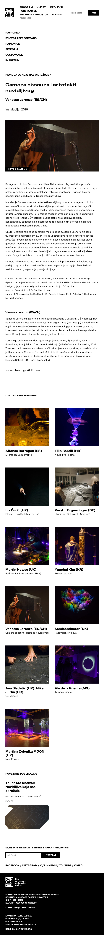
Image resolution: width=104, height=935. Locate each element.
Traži (93, 12)
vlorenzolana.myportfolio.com (22, 370)
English (25, 18)
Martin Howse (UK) (21, 569)
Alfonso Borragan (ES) (23, 451)
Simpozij (11, 49)
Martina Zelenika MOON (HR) (24, 753)
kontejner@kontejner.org (20, 907)
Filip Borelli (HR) (68, 451)
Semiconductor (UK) (71, 629)
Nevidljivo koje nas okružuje (27, 74)
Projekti (56, 7)
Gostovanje (14, 54)
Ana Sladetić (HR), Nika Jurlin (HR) (24, 690)
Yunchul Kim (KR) (69, 569)
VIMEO (78, 865)
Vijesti (41, 7)
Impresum (12, 60)
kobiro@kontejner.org (18, 929)
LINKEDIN (50, 865)
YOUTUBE (65, 865)
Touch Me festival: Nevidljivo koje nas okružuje (20, 787)
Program (26, 7)
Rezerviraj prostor (34, 14)
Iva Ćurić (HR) (16, 510)
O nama (57, 14)
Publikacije (28, 10)
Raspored (12, 32)
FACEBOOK (12, 865)
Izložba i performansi (21, 38)
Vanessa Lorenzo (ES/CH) (26, 629)
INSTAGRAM (29, 865)
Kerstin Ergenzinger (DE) (75, 510)
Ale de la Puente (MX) (72, 688)
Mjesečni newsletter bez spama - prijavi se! (37, 847)
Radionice (12, 43)
